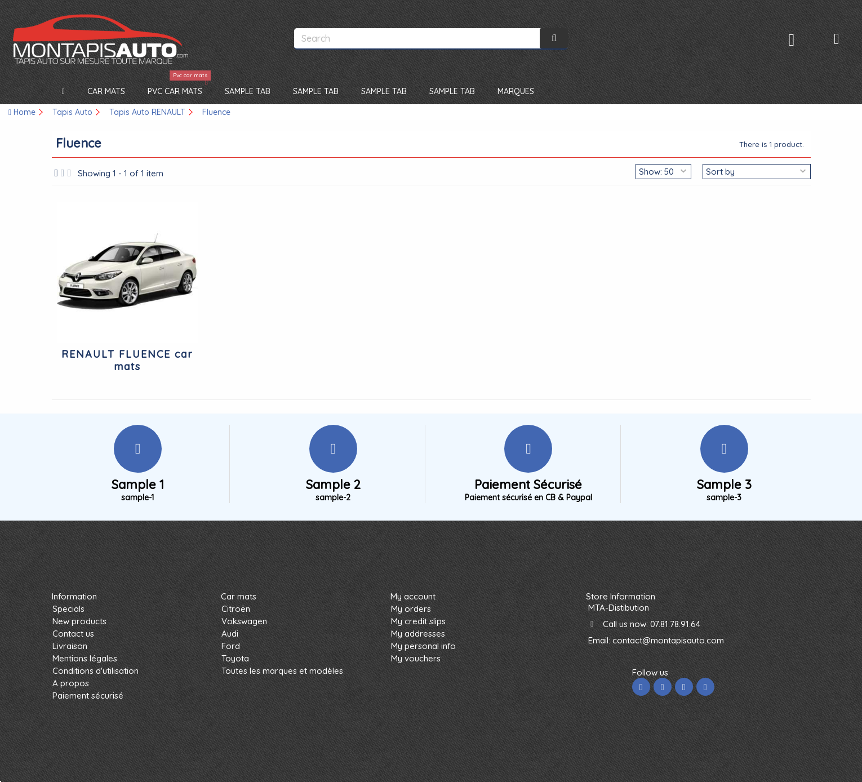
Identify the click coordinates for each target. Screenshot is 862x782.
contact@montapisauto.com (668, 640)
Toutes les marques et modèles (282, 670)
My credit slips (418, 621)
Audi (229, 633)
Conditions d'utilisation (95, 670)
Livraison (69, 646)
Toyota (235, 658)
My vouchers (416, 658)
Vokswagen (244, 621)
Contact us (73, 633)
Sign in (792, 39)
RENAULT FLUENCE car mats (127, 360)
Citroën (235, 608)
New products (79, 621)
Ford (230, 646)
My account (413, 596)
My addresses (418, 633)
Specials (68, 608)
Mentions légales (84, 658)
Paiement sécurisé (87, 695)
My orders (411, 608)
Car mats (238, 596)
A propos (70, 683)
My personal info (423, 646)
